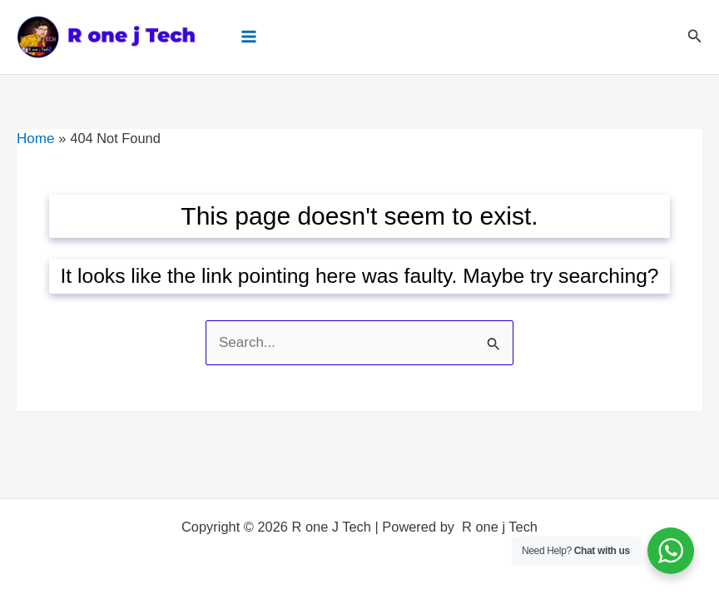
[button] (694, 36)
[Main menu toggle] (247, 36)
